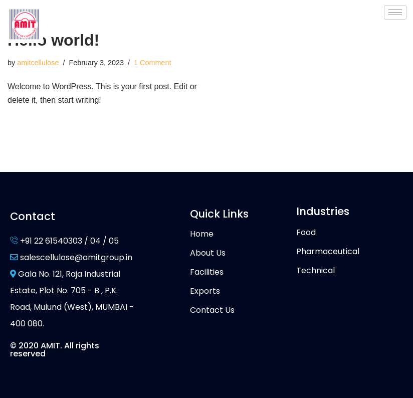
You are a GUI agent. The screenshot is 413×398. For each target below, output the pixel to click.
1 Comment (152, 63)
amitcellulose (38, 63)
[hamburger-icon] (395, 12)
